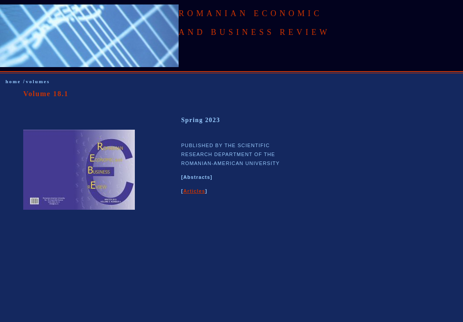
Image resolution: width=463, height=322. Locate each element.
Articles (194, 191)
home (14, 81)
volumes (38, 81)
